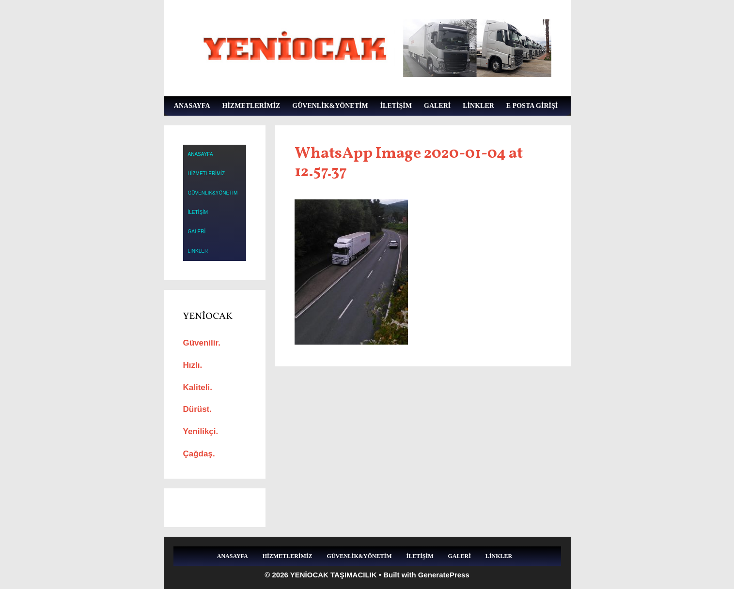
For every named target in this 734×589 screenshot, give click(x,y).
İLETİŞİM (396, 105)
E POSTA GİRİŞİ (532, 105)
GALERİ (437, 105)
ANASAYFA (192, 105)
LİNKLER (478, 105)
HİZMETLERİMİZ (251, 105)
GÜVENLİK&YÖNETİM (330, 105)
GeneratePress (443, 575)
